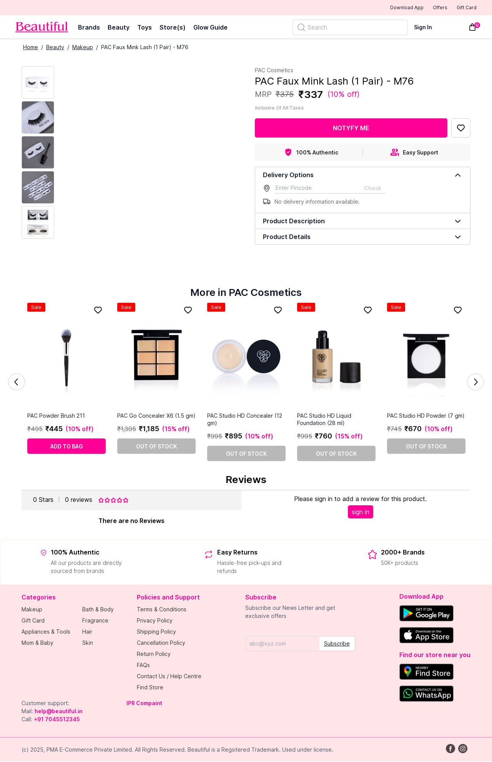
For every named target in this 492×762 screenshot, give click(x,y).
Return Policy (154, 654)
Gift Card (461, 8)
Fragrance (95, 621)
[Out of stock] (156, 447)
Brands (89, 28)
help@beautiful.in (59, 712)
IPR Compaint (144, 704)
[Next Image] (38, 118)
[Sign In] (427, 28)
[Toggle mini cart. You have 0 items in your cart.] (472, 28)
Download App (386, 8)
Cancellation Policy (161, 643)
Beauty (119, 28)
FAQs (143, 665)
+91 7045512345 (57, 720)
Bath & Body (98, 610)
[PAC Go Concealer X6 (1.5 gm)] (156, 358)
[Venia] (41, 28)
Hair (87, 632)
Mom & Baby (37, 643)
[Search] (350, 28)
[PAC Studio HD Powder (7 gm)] (426, 358)
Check (372, 189)
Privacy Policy (155, 621)
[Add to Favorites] (460, 128)
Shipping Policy (156, 632)
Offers (427, 8)
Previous (16, 382)
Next (475, 382)
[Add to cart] (66, 447)
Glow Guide (210, 28)
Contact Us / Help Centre (169, 677)
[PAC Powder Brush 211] (66, 358)
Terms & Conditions (161, 610)
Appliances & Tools (46, 632)
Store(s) (173, 28)
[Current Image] (38, 83)
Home (30, 48)
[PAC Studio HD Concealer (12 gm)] (246, 358)
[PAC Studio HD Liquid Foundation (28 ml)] (336, 358)
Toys (144, 28)
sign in (360, 512)
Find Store (150, 688)
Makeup (82, 48)
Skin (87, 643)
